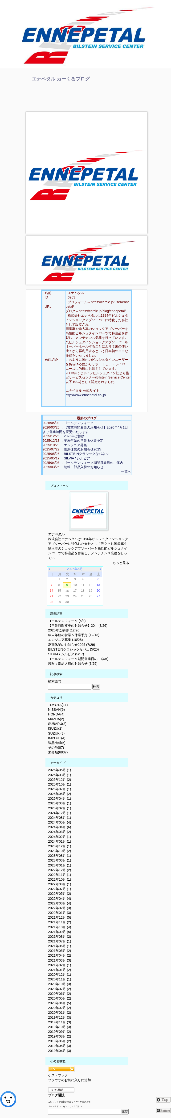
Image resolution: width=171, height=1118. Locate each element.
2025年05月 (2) (59, 794)
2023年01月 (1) (59, 865)
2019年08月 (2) (59, 1036)
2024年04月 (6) (59, 827)
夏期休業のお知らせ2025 (82, 449)
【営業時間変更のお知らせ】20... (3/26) (77, 625)
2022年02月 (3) (59, 908)
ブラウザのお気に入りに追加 (69, 1080)
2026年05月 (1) (59, 770)
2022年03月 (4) (59, 903)
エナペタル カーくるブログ (61, 78)
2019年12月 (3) (59, 1017)
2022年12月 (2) (59, 870)
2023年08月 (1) (59, 855)
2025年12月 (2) (59, 780)
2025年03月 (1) (59, 803)
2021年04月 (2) (59, 955)
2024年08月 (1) (59, 818)
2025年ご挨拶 (74, 436)
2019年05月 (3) (59, 1046)
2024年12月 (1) (59, 813)
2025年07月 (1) (59, 789)
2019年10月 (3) (59, 1027)
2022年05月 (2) (59, 893)
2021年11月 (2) (59, 922)
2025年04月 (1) (59, 798)
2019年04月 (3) (59, 1051)
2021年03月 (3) (59, 960)
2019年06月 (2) (59, 1041)
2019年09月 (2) (59, 1032)
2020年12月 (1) (59, 974)
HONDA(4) (56, 714)
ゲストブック (58, 1075)
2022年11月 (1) (59, 875)
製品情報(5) (56, 743)
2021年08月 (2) (59, 936)
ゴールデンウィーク (79, 423)
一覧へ (126, 471)
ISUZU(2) (55, 728)
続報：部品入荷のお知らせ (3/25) (73, 663)
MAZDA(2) (56, 719)
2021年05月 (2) (59, 951)
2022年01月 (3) (59, 913)
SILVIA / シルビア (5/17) (66, 654)
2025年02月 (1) (59, 808)
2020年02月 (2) (59, 1008)
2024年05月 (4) (59, 822)
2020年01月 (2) (59, 1012)
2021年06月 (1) (59, 946)
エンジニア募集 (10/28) (65, 640)
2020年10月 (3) (59, 984)
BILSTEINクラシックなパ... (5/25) (73, 649)
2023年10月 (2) (59, 851)
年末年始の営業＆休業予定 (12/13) (73, 635)
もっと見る (121, 563)
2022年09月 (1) (59, 884)
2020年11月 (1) (59, 979)
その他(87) (56, 747)
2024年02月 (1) (59, 837)
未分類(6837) (58, 752)
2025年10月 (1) (59, 784)
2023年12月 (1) (59, 846)
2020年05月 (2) (59, 998)
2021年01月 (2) (59, 970)
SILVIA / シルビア (77, 458)
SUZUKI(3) (56, 733)
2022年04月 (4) (59, 898)
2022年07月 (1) (59, 889)
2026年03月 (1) (59, 775)
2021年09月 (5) (59, 932)
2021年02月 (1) (59, 965)
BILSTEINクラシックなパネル (86, 454)
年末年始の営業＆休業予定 (83, 440)
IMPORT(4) (56, 738)
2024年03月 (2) (59, 832)
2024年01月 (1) (59, 841)
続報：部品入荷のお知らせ (83, 467)
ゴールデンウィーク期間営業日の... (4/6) (78, 659)
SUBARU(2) (57, 724)
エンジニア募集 (75, 445)
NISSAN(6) (56, 709)
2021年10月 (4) (59, 927)
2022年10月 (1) (59, 879)
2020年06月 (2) (59, 994)
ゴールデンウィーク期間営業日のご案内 (93, 463)
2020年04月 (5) (59, 1003)
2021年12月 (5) (59, 917)
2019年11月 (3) (59, 1022)
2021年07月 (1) (59, 941)
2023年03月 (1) (59, 860)
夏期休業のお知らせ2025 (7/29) (71, 645)
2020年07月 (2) (59, 989)
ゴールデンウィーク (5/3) (67, 621)
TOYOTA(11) (58, 705)
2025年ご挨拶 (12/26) (64, 630)
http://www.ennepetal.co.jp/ (85, 395)
